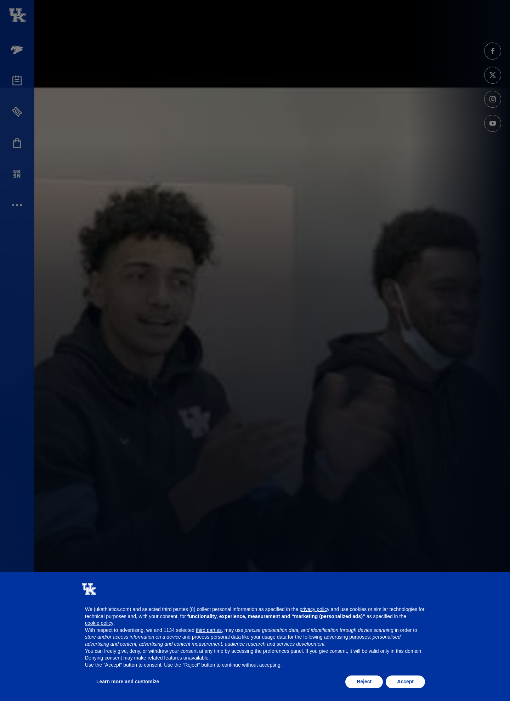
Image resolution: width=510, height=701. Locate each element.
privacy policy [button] (314, 609)
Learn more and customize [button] (127, 681)
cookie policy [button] (99, 623)
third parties (209, 630)
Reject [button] (364, 681)
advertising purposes (347, 637)
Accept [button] (405, 681)
